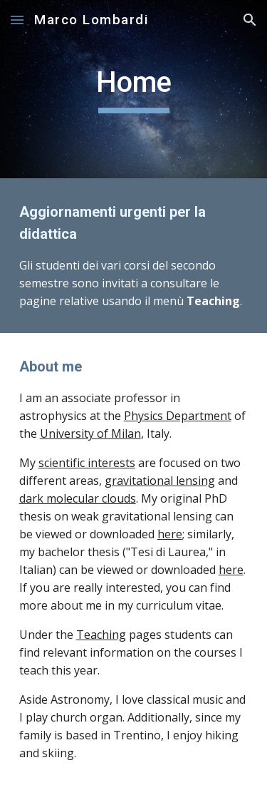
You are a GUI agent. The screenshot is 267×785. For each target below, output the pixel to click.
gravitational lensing (160, 480)
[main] (134, 89)
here (169, 534)
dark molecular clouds (77, 498)
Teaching (101, 634)
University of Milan (90, 433)
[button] (17, 19)
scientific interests (86, 463)
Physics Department (177, 416)
